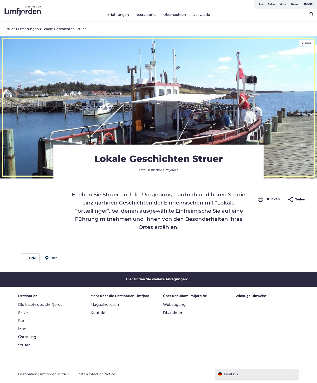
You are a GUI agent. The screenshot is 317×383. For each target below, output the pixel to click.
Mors (282, 4)
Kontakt (98, 313)
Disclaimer (173, 313)
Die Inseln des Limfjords (40, 304)
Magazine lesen (105, 304)
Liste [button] (30, 258)
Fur (261, 4)
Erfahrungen (118, 14)
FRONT (307, 4)
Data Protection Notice (96, 374)
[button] (270, 199)
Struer (295, 4)
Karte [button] (51, 258)
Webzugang (174, 304)
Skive (271, 4)
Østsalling (27, 337)
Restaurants (146, 14)
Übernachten (174, 14)
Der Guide (201, 14)
